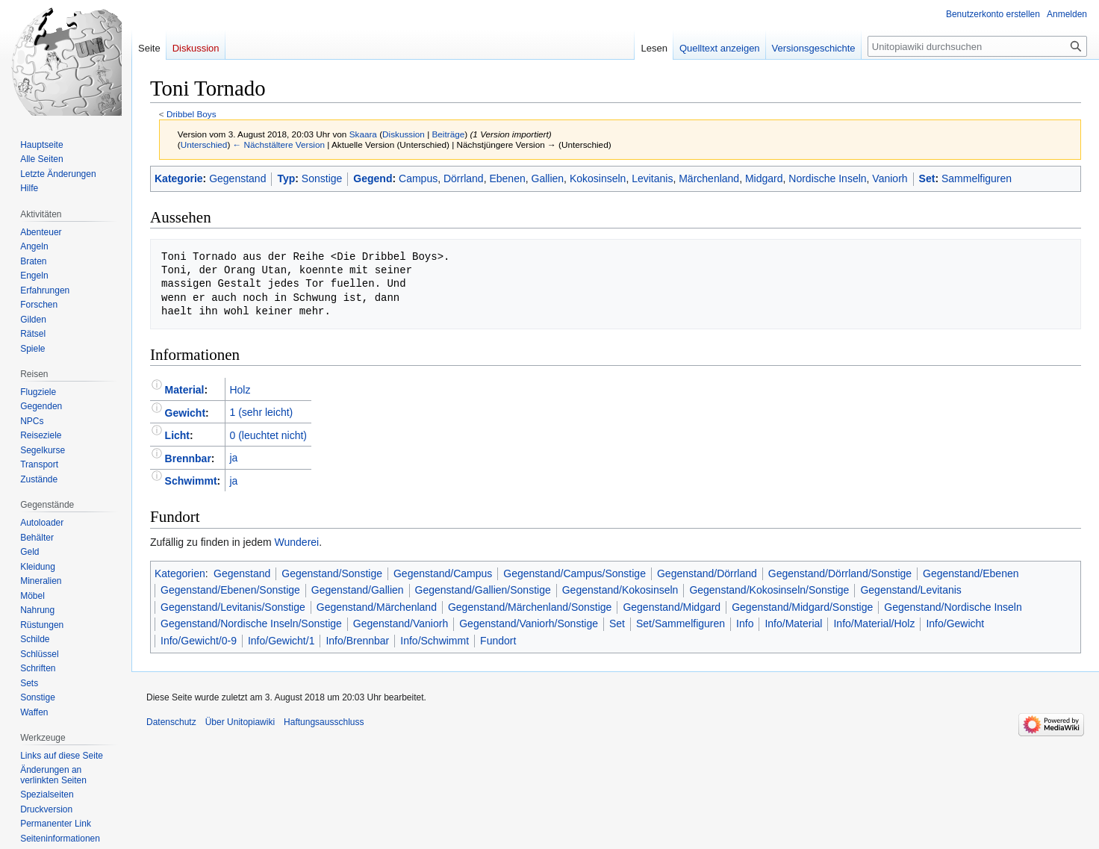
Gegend (372, 178)
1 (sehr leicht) (261, 412)
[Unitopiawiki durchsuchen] (977, 46)
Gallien (548, 178)
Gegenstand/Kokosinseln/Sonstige (769, 590)
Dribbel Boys (191, 114)
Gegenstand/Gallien (357, 590)
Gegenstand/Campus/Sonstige (574, 573)
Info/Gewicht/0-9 (199, 641)
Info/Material (793, 623)
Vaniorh (889, 178)
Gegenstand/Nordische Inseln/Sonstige (251, 623)
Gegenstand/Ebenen (970, 573)
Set (927, 178)
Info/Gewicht (955, 623)
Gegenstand (237, 178)
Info (744, 623)
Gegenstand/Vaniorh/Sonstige (528, 623)
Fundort (498, 641)
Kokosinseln (598, 178)
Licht (177, 435)
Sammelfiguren (976, 178)
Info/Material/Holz (874, 623)
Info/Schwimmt (434, 641)
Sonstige (322, 178)
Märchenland (709, 178)
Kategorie (179, 178)
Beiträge (448, 134)
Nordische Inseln (827, 178)
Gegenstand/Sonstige (331, 573)
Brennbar (188, 458)
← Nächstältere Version (279, 144)
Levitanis (652, 178)
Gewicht (185, 412)
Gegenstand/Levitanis (910, 590)
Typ (286, 178)
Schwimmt (191, 481)
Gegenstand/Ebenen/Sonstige (230, 590)
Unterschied (204, 144)
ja (233, 458)
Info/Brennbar (357, 641)
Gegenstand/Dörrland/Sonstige (840, 573)
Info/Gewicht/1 (281, 641)
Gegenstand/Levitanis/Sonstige (233, 607)
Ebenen (507, 178)
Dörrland (463, 178)
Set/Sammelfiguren (680, 623)
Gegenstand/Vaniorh (400, 623)
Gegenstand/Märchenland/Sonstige (529, 607)
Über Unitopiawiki (240, 722)
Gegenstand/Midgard (671, 607)
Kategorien (180, 573)
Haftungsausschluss (324, 722)
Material (185, 390)
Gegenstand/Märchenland (377, 607)
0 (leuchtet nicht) (268, 435)
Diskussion (403, 134)
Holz (239, 390)
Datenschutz (171, 722)
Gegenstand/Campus (442, 573)
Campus (418, 178)
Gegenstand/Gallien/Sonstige (483, 590)
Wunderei (297, 542)
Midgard (764, 178)
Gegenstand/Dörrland (707, 573)
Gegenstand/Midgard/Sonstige (802, 607)
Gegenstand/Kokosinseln (620, 590)
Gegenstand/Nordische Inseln (952, 607)
